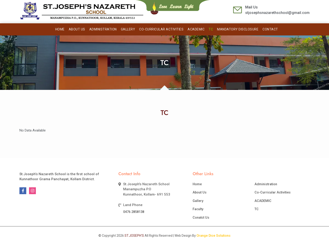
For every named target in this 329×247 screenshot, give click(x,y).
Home (60, 29)
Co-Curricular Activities (273, 192)
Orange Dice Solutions (213, 235)
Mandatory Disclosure (237, 29)
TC (211, 29)
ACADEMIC (196, 29)
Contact (270, 29)
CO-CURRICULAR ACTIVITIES (161, 29)
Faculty (198, 209)
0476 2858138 (133, 212)
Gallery (128, 29)
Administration (103, 29)
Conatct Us (201, 217)
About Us (77, 29)
